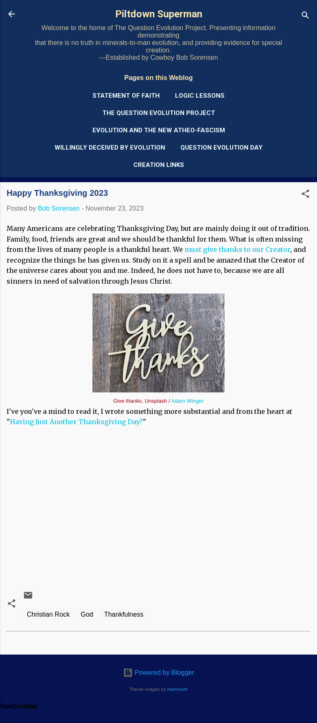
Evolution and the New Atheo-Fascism (158, 130)
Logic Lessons (200, 95)
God (86, 614)
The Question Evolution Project (158, 113)
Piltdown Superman (158, 14)
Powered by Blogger (158, 672)
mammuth (177, 689)
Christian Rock (48, 614)
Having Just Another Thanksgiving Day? (76, 422)
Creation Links (158, 165)
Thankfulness (123, 614)
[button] (305, 195)
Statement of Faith (126, 95)
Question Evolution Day (221, 147)
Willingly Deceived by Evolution (109, 147)
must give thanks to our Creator (237, 249)
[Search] (305, 16)
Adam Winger (187, 401)
